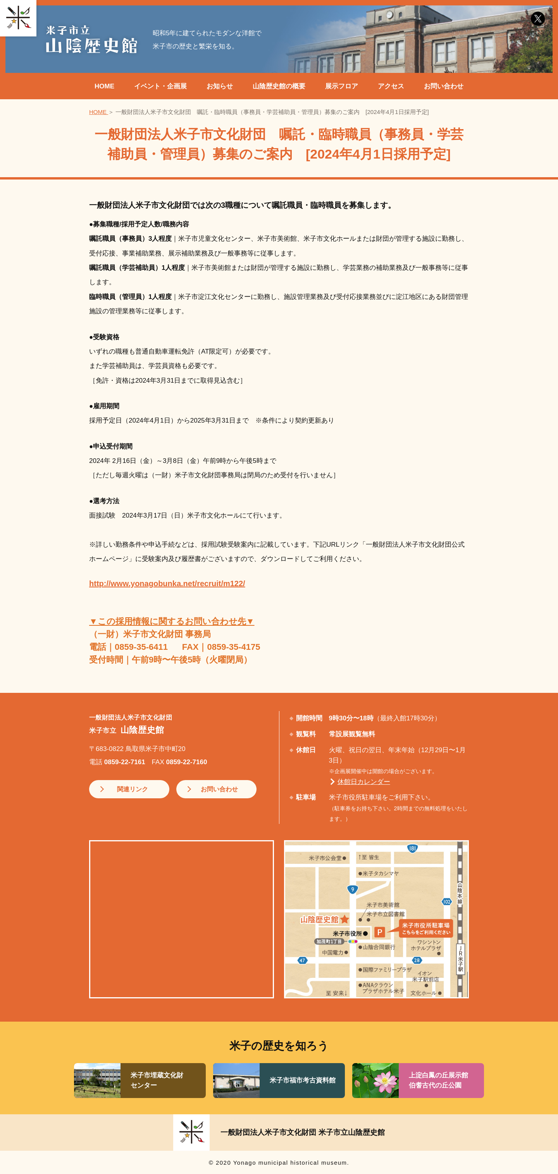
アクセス (391, 86)
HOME (104, 86)
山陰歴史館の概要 (279, 86)
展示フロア (341, 86)
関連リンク (128, 789)
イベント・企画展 (160, 86)
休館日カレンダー (364, 782)
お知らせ (220, 86)
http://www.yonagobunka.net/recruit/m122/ (167, 583)
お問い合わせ (443, 86)
